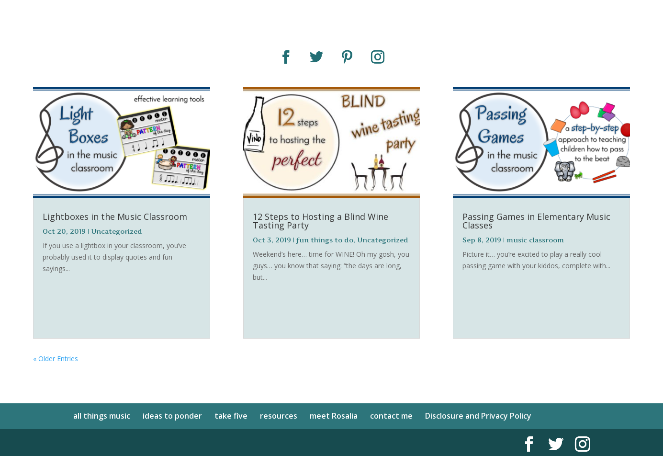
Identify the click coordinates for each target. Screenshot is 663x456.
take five (230, 415)
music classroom (535, 240)
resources (278, 415)
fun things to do (324, 240)
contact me (391, 415)
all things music (101, 415)
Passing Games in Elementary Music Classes (536, 221)
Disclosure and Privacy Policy (478, 415)
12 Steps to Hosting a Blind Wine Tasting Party (320, 221)
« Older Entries (55, 358)
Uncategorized (116, 231)
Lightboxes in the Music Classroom (115, 216)
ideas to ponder (172, 415)
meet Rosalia (334, 415)
